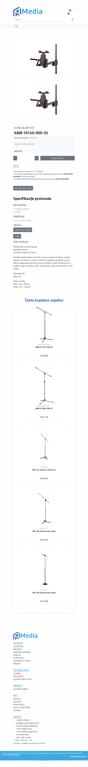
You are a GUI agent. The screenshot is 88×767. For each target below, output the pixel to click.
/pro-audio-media (23, 737)
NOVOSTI (17, 698)
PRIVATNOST (18, 704)
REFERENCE (18, 676)
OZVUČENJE (18, 646)
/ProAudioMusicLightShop (26, 731)
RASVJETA (17, 649)
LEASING (17, 710)
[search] (41, 19)
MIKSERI (16, 663)
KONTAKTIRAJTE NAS (22, 679)
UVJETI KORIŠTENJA (21, 707)
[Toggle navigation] (16, 26)
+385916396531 (23, 720)
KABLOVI (17, 655)
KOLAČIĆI (17, 701)
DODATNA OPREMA (21, 652)
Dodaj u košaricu (57, 158)
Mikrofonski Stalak (22, 229)
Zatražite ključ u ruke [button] (23, 188)
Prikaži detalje (14, 755)
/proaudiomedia (22, 734)
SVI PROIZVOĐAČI (20, 689)
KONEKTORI (18, 657)
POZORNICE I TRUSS (21, 660)
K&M (17, 236)
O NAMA (16, 673)
